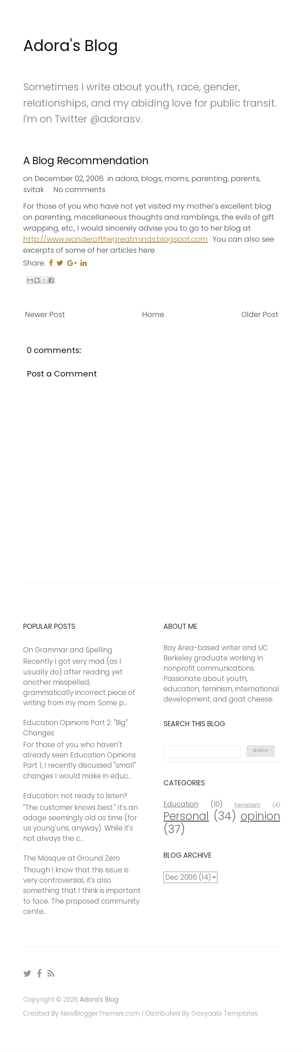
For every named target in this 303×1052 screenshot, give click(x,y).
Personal (186, 816)
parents (245, 178)
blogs (151, 178)
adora (126, 178)
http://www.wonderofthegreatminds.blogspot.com (115, 239)
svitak (33, 189)
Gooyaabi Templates (224, 1013)
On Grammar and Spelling (67, 650)
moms (176, 178)
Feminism (247, 804)
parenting (209, 178)
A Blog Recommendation (86, 161)
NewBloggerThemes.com (100, 1013)
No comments (79, 189)
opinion (260, 816)
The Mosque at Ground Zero (71, 858)
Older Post (259, 314)
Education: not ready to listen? (75, 796)
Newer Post (45, 314)
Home (153, 314)
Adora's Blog (70, 46)
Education (180, 804)
